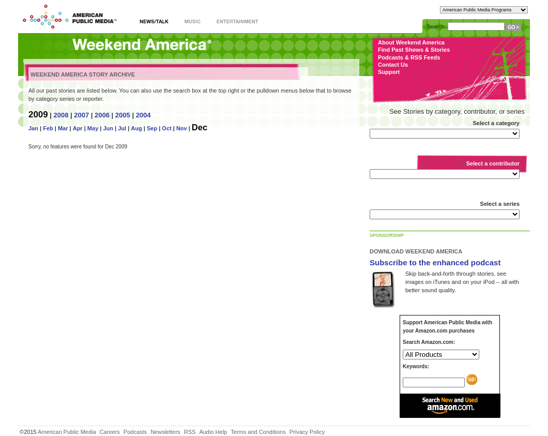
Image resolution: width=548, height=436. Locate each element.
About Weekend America (411, 42)
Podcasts (135, 432)
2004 (143, 115)
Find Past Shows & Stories (414, 50)
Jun (108, 128)
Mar (63, 128)
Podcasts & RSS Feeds (409, 57)
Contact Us (393, 65)
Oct (166, 128)
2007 (81, 115)
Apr (78, 128)
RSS (190, 432)
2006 (102, 115)
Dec (199, 127)
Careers (110, 432)
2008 (60, 115)
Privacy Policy (307, 432)
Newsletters (165, 432)
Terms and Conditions (258, 432)
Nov (181, 128)
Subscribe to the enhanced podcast (435, 262)
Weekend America (142, 45)
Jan (33, 128)
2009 (38, 114)
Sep (152, 128)
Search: (436, 26)
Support (389, 72)
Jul (122, 128)
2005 (122, 115)
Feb (48, 128)
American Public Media (67, 432)
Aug (136, 128)
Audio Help (213, 432)
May (92, 128)
